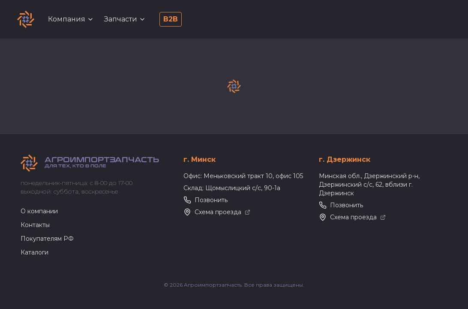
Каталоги (34, 252)
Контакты (35, 225)
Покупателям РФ (47, 238)
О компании (39, 211)
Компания (71, 19)
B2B (170, 19)
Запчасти (125, 19)
